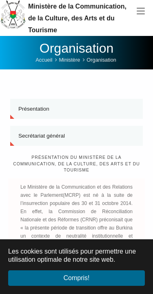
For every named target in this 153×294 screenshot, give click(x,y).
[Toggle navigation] (141, 11)
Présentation (33, 111)
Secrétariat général (41, 138)
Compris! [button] (76, 277)
